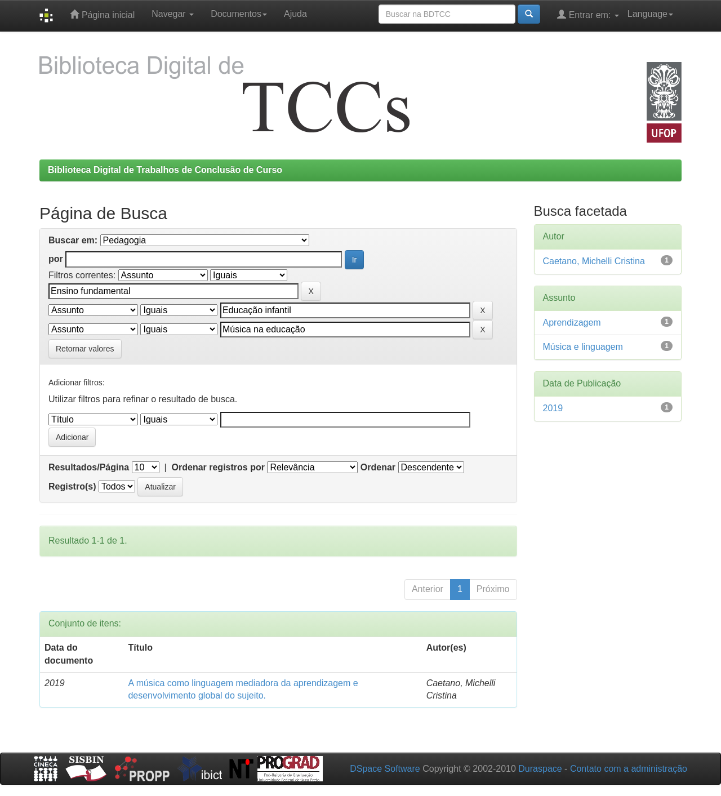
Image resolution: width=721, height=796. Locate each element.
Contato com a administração (628, 768)
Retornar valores (85, 348)
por (55, 259)
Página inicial (102, 14)
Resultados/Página (88, 467)
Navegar (173, 14)
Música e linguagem (583, 347)
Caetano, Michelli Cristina (594, 261)
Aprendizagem (572, 322)
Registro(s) (72, 486)
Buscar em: (72, 240)
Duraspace (540, 768)
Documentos (239, 14)
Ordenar (377, 467)
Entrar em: (588, 14)
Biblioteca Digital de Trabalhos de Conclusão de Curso (165, 170)
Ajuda (295, 14)
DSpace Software (385, 768)
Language (650, 14)
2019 (553, 408)
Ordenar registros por (218, 467)
